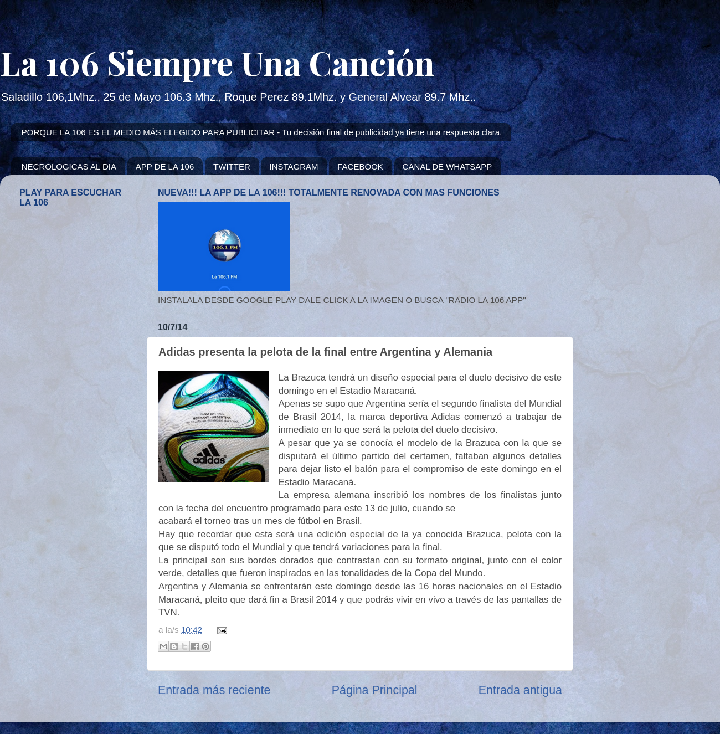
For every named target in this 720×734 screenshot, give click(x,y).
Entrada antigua (520, 690)
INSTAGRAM (293, 166)
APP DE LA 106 (165, 166)
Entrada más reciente (214, 690)
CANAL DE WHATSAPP (447, 166)
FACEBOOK (360, 166)
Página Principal (375, 690)
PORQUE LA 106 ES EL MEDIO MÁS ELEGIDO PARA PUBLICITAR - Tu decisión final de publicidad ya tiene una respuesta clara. (262, 132)
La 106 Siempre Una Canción (217, 62)
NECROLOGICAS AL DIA (69, 166)
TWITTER (231, 166)
